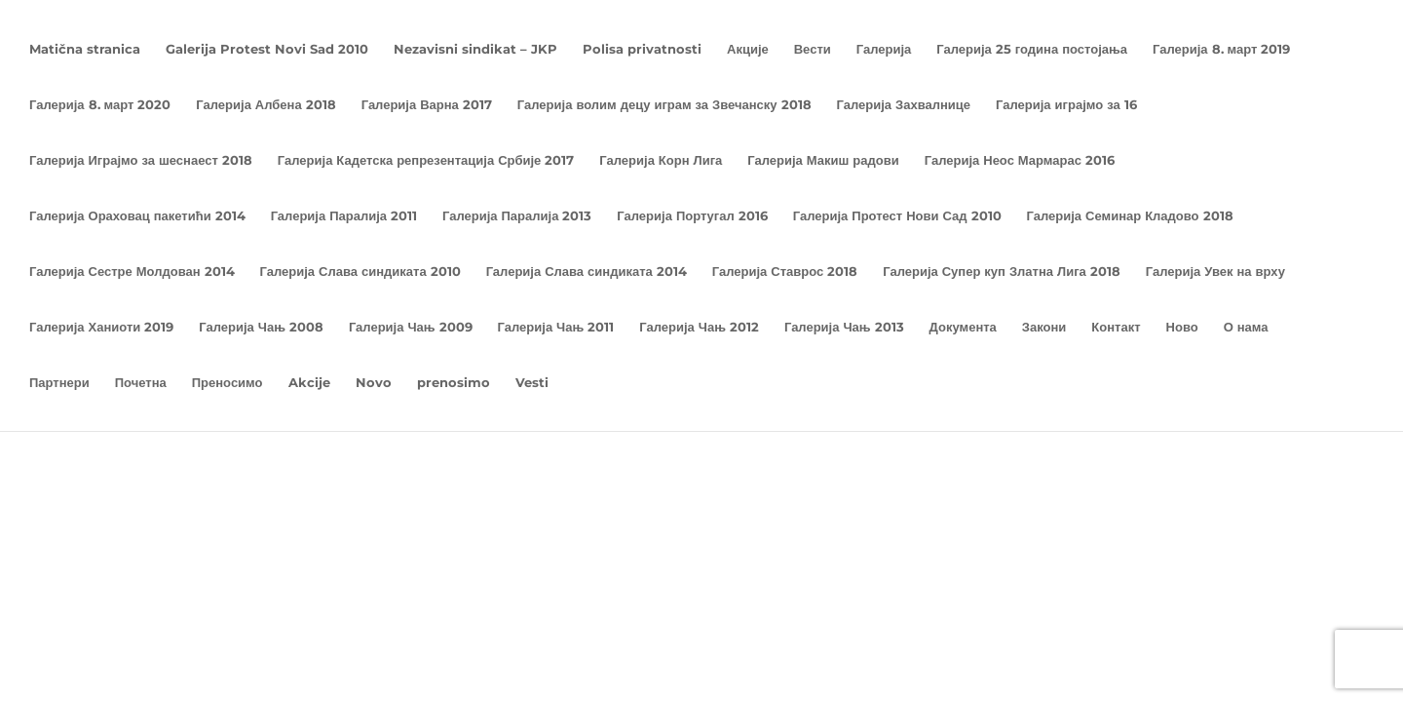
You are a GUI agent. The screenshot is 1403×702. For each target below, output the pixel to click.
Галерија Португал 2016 (692, 216)
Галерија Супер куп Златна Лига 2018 (1001, 271)
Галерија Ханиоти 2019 (101, 327)
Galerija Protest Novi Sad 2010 (267, 49)
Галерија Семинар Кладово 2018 (1130, 216)
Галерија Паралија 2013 (516, 216)
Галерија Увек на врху (1215, 271)
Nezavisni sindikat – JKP (475, 49)
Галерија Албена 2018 (265, 105)
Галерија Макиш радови (822, 160)
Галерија (884, 49)
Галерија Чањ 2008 (261, 327)
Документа (963, 327)
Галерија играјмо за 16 (1066, 105)
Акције (748, 49)
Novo (374, 382)
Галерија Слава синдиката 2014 (586, 271)
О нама (1246, 327)
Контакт (1115, 327)
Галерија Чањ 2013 (844, 327)
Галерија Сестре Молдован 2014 (132, 271)
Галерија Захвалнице (904, 105)
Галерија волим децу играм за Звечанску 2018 (664, 105)
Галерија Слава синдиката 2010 (360, 271)
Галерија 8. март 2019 (1221, 49)
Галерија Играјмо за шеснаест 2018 (140, 160)
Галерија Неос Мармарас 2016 (1020, 160)
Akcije (309, 382)
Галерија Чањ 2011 (556, 327)
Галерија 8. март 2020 (100, 105)
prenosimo (453, 382)
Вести (812, 49)
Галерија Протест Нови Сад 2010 (897, 216)
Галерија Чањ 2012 (699, 327)
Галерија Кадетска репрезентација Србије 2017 (426, 160)
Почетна (141, 382)
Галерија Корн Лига (660, 160)
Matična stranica (84, 49)
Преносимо (227, 382)
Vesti (532, 382)
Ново (1182, 327)
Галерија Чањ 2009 (411, 327)
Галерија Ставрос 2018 (784, 271)
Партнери (59, 382)
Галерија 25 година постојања (1031, 49)
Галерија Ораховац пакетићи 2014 (137, 216)
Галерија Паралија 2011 (344, 216)
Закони (1044, 327)
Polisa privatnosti (642, 49)
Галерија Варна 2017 (426, 105)
